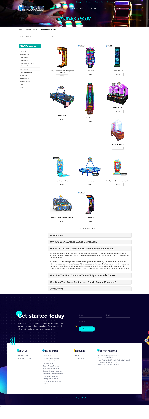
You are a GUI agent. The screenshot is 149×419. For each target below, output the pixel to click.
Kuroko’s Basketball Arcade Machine (62, 217)
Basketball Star (117, 107)
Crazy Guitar (90, 70)
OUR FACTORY (22, 356)
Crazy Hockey (90, 181)
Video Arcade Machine (51, 361)
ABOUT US (93, 8)
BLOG (106, 8)
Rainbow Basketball (118, 144)
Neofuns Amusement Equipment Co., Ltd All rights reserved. (74, 398)
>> (92, 229)
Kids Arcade (23, 75)
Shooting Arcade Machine (52, 381)
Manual (88, 2)
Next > (89, 229)
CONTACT (118, 8)
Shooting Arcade (25, 81)
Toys (21, 84)
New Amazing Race (62, 181)
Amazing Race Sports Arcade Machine (117, 181)
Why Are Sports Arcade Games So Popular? (73, 242)
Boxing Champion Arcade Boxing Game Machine (62, 71)
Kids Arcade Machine (50, 376)
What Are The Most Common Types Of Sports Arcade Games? (83, 275)
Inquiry (62, 76)
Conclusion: (56, 289)
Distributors (110, 2)
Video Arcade (24, 69)
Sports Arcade (24, 60)
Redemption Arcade (26, 72)
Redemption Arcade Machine (53, 373)
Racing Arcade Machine (51, 378)
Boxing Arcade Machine (51, 368)
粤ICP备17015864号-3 (111, 364)
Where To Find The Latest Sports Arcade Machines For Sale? (83, 248)
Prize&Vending (24, 54)
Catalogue (79, 2)
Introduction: (57, 235)
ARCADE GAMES (77, 8)
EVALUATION (79, 358)
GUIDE (76, 356)
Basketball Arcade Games (27, 63)
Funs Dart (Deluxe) (117, 70)
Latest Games (24, 51)
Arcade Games (31, 30)
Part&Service (99, 2)
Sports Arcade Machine (48, 30)
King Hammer (90, 118)
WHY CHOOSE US (24, 358)
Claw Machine (24, 57)
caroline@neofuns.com (111, 356)
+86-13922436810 (107, 358)
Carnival (22, 88)
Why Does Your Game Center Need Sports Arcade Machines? (83, 282)
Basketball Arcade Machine (52, 371)
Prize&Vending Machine (51, 358)
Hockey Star (62, 115)
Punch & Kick (90, 217)
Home (21, 30)
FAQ (130, 2)
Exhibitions (121, 2)
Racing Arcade (24, 78)
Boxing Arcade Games (26, 66)
